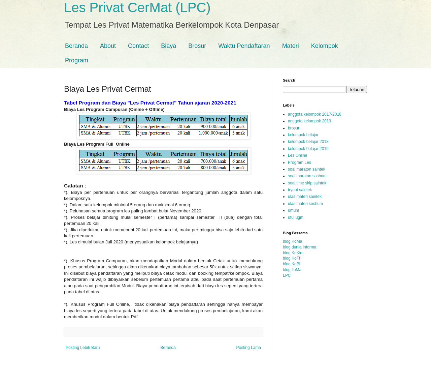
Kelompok (324, 45)
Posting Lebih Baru (83, 347)
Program (76, 60)
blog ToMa (292, 269)
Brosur (197, 45)
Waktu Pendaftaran (244, 45)
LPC (287, 275)
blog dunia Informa (299, 247)
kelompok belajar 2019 (308, 148)
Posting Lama (248, 347)
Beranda (76, 45)
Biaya (168, 45)
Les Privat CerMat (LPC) (137, 7)
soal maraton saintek (306, 169)
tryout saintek (300, 189)
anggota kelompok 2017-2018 (314, 114)
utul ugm (295, 217)
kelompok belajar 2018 (308, 141)
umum (293, 210)
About (108, 45)
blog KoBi (291, 264)
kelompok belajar (303, 134)
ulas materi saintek (305, 196)
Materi (290, 45)
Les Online (297, 155)
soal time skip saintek (307, 183)
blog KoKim (293, 252)
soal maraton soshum (307, 176)
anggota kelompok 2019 (309, 121)
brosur (293, 128)
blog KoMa (292, 241)
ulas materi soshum (305, 203)
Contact (138, 45)
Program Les (299, 162)
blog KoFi (291, 258)
